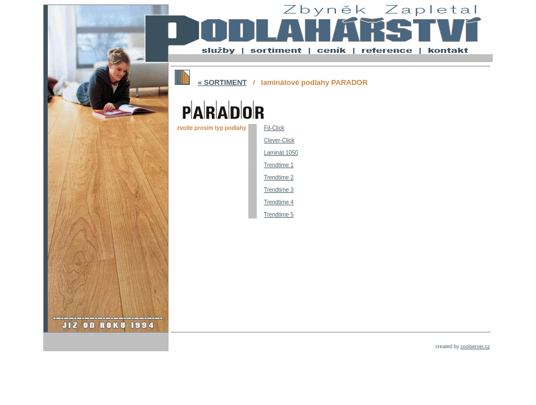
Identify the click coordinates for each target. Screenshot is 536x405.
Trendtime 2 (279, 177)
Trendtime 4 (279, 202)
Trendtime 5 (279, 215)
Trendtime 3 (279, 190)
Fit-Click (274, 128)
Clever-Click (279, 140)
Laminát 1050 (281, 153)
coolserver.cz (475, 346)
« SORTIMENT (222, 82)
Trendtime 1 (279, 165)
